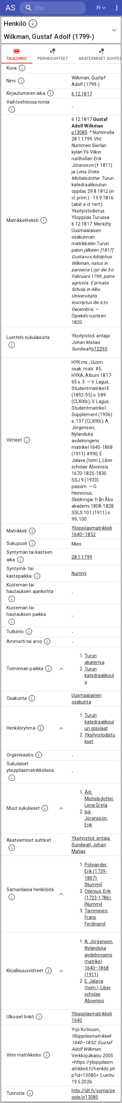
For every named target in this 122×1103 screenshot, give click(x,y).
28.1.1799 (82, 557)
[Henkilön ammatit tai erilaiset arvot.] (47, 641)
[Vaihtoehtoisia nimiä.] (12, 109)
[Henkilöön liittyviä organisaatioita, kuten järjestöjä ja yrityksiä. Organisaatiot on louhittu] (39, 755)
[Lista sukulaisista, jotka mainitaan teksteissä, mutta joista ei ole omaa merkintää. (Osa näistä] (45, 808)
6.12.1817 (82, 93)
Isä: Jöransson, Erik (96, 818)
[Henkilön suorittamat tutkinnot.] (29, 631)
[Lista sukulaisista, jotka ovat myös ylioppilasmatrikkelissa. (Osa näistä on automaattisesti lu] (12, 777)
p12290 (99, 348)
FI (101, 8)
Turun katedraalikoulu (99, 675)
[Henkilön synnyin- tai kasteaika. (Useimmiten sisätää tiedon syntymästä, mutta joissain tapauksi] (20, 559)
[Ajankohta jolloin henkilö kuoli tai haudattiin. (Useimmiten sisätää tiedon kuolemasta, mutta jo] (12, 599)
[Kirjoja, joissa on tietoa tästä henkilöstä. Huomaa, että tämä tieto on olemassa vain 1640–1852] (48, 970)
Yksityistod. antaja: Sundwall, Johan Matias (91, 845)
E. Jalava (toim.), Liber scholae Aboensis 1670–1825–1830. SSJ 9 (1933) (98, 1000)
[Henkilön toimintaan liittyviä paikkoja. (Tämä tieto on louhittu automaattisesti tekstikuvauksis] (48, 668)
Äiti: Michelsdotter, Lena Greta (99, 798)
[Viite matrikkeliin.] (46, 1055)
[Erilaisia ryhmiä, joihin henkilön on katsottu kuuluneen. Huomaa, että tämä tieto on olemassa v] (40, 728)
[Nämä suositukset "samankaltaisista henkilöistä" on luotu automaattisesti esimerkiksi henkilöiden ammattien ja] (12, 897)
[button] (61, 30)
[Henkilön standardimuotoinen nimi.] (21, 81)
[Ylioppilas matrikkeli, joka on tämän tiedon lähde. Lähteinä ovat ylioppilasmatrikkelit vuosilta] (32, 531)
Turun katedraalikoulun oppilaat (99, 722)
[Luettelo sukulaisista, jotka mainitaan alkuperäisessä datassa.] (12, 345)
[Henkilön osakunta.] (32, 698)
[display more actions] (117, 8)
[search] (53, 8)
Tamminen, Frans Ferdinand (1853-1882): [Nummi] (98, 924)
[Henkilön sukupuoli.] (32, 543)
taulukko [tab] (16, 53)
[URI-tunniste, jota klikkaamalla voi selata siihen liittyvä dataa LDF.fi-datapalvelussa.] (30, 1093)
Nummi (79, 573)
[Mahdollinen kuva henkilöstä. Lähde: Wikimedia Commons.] (22, 68)
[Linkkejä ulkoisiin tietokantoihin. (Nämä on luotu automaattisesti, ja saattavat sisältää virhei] (39, 1016)
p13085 (80, 132)
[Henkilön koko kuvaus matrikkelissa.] (43, 220)
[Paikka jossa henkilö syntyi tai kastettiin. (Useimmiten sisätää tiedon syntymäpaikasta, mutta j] (37, 576)
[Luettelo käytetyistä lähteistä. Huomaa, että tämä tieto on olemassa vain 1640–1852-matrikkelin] (27, 440)
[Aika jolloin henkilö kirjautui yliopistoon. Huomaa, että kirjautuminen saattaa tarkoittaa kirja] (50, 93)
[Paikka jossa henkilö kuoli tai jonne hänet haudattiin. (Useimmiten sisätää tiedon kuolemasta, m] (12, 622)
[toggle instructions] (33, 23)
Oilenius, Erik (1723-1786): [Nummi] (98, 898)
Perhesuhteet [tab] (52, 53)
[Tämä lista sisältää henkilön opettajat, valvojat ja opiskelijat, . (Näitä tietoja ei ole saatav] (12, 847)
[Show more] (61, 669)
